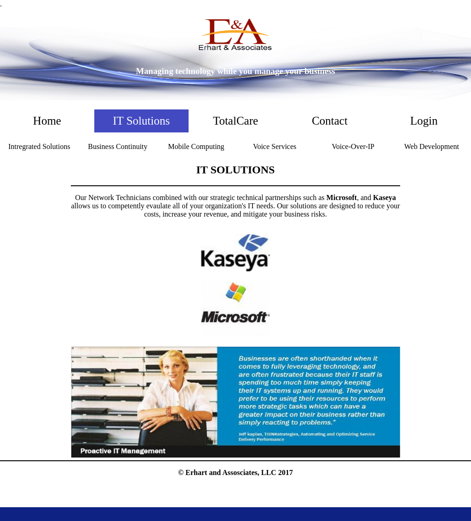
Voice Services (274, 146)
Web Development (431, 146)
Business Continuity (117, 146)
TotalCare (235, 121)
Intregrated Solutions (39, 146)
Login (424, 121)
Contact (330, 121)
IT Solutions (141, 121)
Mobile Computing (196, 146)
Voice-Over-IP (353, 146)
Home (47, 121)
